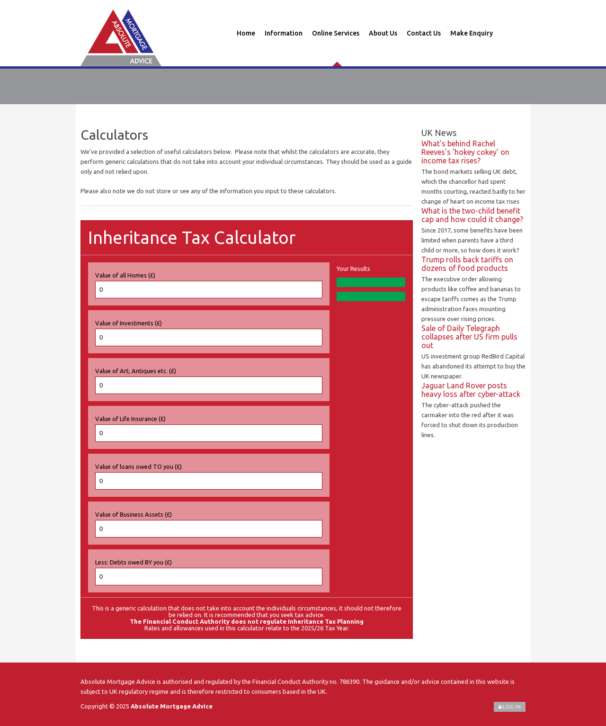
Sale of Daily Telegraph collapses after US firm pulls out (469, 337)
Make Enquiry (471, 33)
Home (246, 33)
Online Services (335, 33)
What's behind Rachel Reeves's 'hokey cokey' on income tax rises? (465, 152)
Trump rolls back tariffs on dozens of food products (467, 263)
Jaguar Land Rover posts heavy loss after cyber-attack (470, 389)
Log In (510, 706)
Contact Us (424, 33)
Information (284, 33)
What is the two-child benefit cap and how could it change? (472, 215)
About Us (383, 33)
